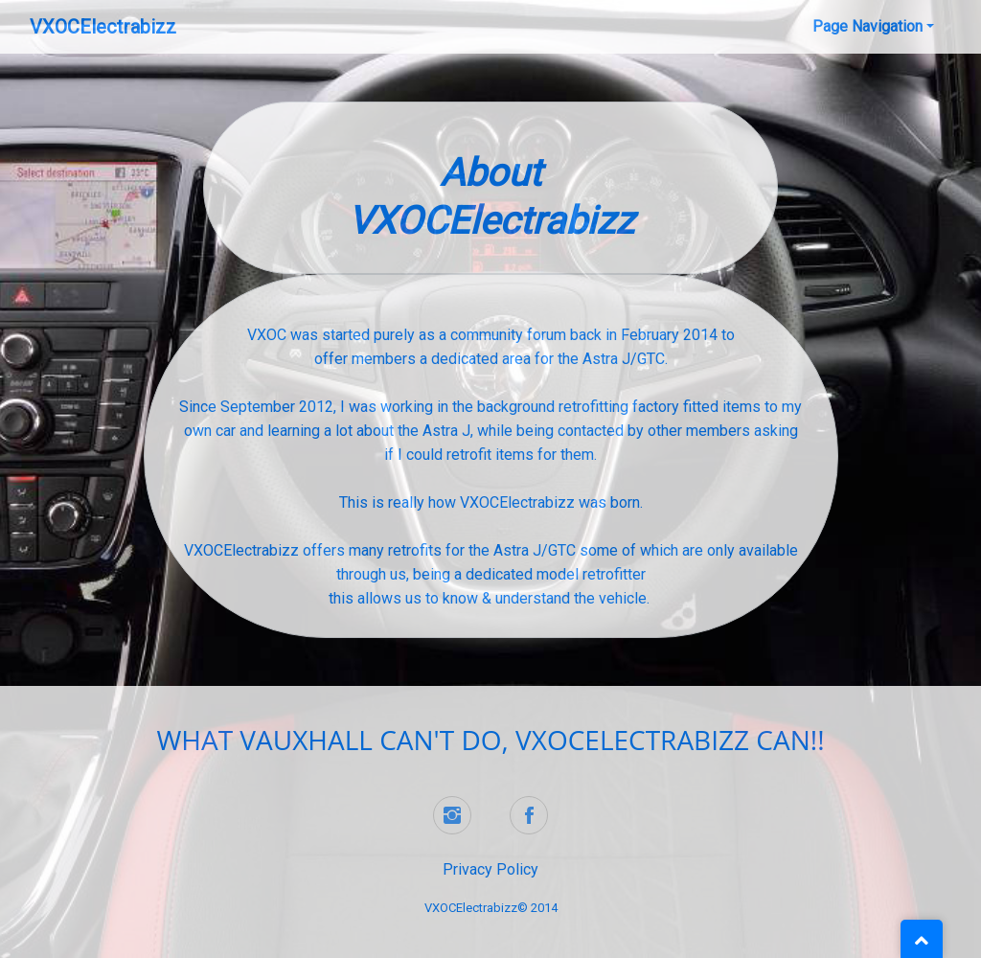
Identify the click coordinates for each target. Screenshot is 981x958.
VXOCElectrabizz (103, 26)
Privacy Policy (490, 869)
